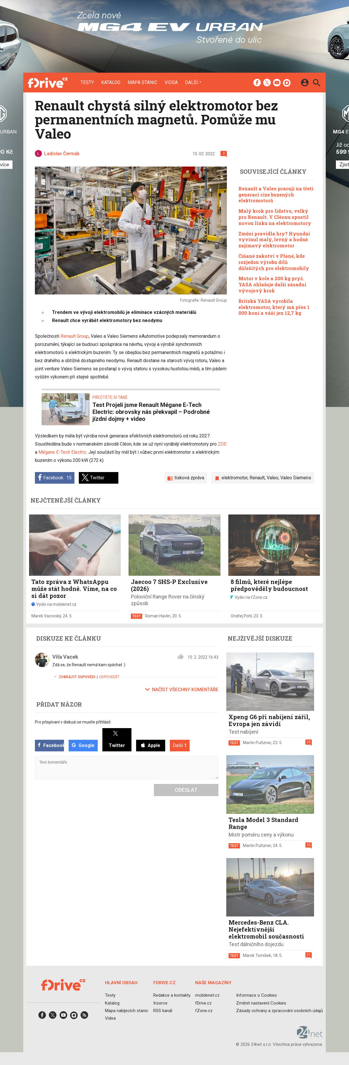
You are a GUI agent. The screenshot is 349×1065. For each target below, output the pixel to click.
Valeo (272, 477)
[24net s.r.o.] (310, 1036)
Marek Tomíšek (257, 955)
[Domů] (47, 82)
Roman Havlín (157, 616)
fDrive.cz (203, 1002)
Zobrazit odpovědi (73, 677)
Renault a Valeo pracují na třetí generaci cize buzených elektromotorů (276, 194)
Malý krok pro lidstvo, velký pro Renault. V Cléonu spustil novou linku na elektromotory (274, 217)
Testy (87, 82)
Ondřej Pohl (241, 616)
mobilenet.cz (207, 995)
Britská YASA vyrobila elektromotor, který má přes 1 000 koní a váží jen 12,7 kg (273, 307)
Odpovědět (109, 677)
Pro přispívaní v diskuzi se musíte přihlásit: (73, 722)
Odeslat (186, 790)
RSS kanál (162, 1010)
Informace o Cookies (256, 995)
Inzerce (160, 1002)
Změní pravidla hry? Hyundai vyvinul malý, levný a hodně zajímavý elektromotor (274, 239)
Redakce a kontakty (171, 995)
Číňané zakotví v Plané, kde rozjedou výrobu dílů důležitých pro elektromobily (273, 262)
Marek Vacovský (46, 616)
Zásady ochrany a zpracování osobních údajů (279, 1010)
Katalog (110, 82)
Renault (257, 477)
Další (191, 82)
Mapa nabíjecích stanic (126, 1010)
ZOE (222, 444)
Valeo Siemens (295, 477)
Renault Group (74, 336)
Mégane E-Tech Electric (62, 452)
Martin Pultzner (257, 742)
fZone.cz (204, 1010)
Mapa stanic (142, 82)
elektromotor (234, 477)
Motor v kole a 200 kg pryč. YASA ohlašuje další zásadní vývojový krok (272, 284)
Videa (171, 82)
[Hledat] (316, 83)
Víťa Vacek (65, 657)
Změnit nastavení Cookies (261, 1002)
